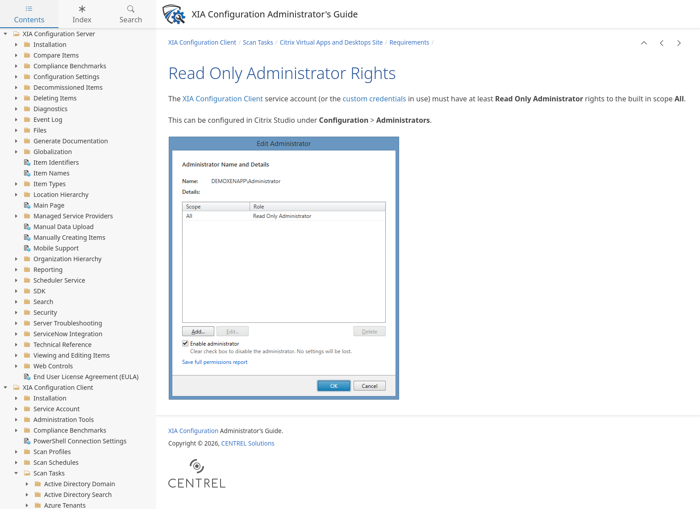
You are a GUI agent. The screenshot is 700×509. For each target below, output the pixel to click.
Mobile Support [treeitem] (50, 248)
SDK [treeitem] (34, 291)
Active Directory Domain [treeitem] (74, 484)
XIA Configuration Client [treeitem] (52, 387)
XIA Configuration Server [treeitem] (53, 34)
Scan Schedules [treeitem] (50, 462)
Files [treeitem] (34, 130)
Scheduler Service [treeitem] (53, 280)
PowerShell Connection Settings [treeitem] (74, 441)
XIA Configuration (193, 431)
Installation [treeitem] (44, 44)
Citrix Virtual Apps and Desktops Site (331, 42)
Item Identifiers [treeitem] (50, 162)
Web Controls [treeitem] (47, 366)
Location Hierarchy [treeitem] (55, 194)
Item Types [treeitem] (44, 184)
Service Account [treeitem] (51, 409)
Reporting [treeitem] (42, 269)
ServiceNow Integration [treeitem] (62, 334)
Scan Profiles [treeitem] (46, 451)
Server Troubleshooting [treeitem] (62, 323)
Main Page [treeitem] (43, 205)
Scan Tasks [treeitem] (43, 473)
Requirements (409, 42)
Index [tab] (81, 14)
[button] (644, 43)
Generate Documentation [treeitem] (65, 141)
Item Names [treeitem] (46, 173)
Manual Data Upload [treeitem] (58, 226)
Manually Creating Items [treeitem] (63, 237)
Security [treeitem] (39, 312)
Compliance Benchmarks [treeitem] (64, 66)
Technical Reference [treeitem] (57, 344)
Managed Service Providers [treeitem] (67, 216)
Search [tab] (131, 14)
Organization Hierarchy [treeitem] (61, 259)
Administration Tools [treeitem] (58, 419)
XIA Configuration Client (202, 42)
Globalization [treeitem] (47, 151)
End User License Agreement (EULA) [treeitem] (80, 376)
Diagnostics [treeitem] (44, 109)
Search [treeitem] (37, 301)
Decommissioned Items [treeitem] (62, 87)
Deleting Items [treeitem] (49, 98)
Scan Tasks (258, 42)
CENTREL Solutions (248, 443)
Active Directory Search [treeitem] (72, 494)
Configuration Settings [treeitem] (61, 76)
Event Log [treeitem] (42, 119)
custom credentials (374, 99)
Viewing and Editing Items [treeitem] (66, 355)
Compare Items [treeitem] (50, 55)
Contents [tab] (29, 14)
